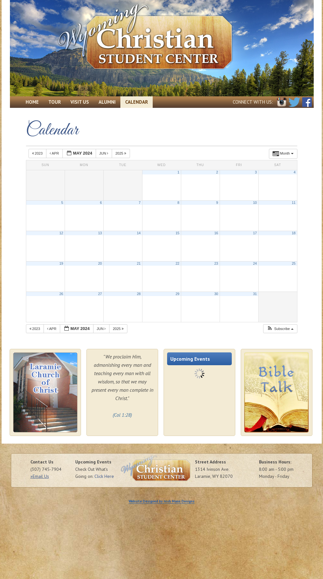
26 (61, 294)
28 (139, 294)
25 (293, 263)
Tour (54, 102)
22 (177, 263)
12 (61, 233)
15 (177, 233)
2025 (121, 153)
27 (100, 294)
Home (32, 102)
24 (255, 263)
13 (100, 233)
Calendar (136, 102)
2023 (38, 153)
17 (255, 233)
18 (293, 233)
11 (293, 203)
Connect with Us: (253, 102)
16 (216, 233)
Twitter (294, 102)
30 (216, 294)
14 (139, 233)
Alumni (107, 102)
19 (61, 263)
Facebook (307, 102)
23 (216, 263)
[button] (279, 329)
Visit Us (79, 102)
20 (100, 263)
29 (177, 294)
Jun (104, 153)
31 (255, 294)
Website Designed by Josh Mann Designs (162, 501)
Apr (55, 153)
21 (139, 263)
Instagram (282, 102)
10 (255, 203)
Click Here (104, 476)
